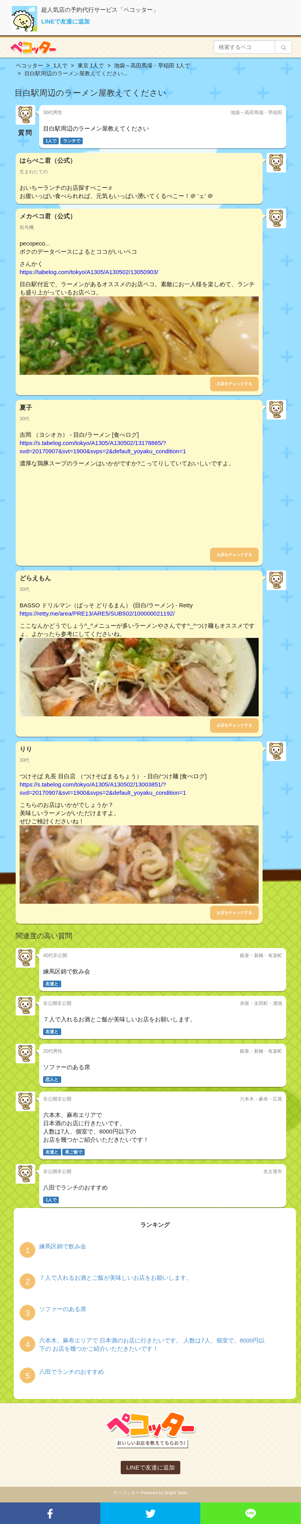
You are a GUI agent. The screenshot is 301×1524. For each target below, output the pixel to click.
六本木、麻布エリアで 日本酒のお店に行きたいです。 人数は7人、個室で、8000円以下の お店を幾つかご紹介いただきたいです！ (152, 1344)
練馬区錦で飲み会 (62, 1246)
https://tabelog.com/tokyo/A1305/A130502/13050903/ (89, 272)
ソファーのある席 (62, 1309)
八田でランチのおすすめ (71, 1371)
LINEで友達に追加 (65, 21)
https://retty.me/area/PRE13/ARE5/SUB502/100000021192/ (97, 613)
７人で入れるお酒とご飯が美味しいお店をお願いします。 (115, 1277)
